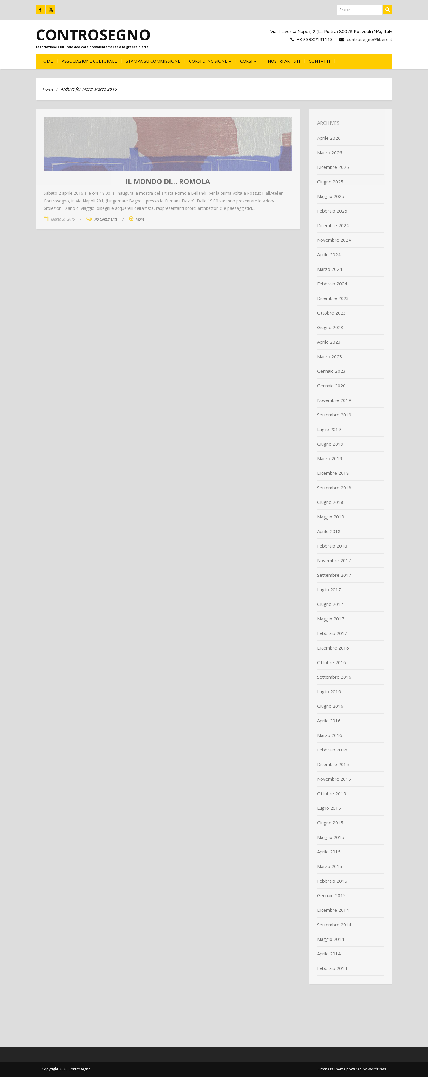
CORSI (248, 61)
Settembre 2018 (334, 487)
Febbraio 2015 (332, 881)
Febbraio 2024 (332, 284)
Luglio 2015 (329, 808)
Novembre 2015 (334, 779)
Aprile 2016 (329, 721)
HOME (46, 61)
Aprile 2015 (329, 852)
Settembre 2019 (334, 415)
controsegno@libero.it (369, 39)
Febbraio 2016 (332, 750)
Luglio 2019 (329, 429)
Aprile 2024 (329, 254)
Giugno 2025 (330, 182)
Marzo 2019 (329, 458)
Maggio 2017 (330, 619)
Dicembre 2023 (333, 298)
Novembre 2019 (334, 400)
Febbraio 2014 (332, 968)
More (140, 219)
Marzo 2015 (329, 866)
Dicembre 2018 (333, 473)
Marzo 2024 (329, 269)
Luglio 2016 (329, 691)
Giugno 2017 (330, 604)
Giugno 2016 (330, 706)
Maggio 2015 (330, 837)
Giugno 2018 (330, 502)
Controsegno (93, 35)
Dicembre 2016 (333, 648)
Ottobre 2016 (331, 662)
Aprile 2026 (329, 138)
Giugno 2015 (330, 823)
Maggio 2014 (330, 939)
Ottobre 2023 (331, 313)
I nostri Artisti (282, 61)
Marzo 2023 (329, 356)
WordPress (377, 1069)
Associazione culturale (89, 61)
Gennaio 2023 (331, 371)
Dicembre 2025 (333, 167)
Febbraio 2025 (332, 211)
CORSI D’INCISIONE (210, 61)
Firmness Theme (331, 1069)
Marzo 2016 (329, 735)
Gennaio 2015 (331, 895)
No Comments (105, 219)
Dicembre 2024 (333, 225)
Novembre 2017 (334, 560)
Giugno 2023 (330, 327)
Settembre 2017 (334, 575)
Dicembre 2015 (333, 764)
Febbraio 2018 (332, 546)
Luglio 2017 (329, 589)
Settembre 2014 (334, 924)
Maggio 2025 (330, 196)
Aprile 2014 (329, 954)
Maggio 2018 (330, 517)
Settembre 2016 (334, 677)
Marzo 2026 (329, 152)
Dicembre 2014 (333, 910)
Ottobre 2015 (331, 793)
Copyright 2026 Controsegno (66, 1069)
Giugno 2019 (330, 444)
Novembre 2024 (334, 240)
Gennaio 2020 (331, 386)
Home (48, 89)
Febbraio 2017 (332, 633)
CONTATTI (319, 61)
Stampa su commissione (153, 61)
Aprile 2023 (329, 342)
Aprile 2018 (329, 531)
